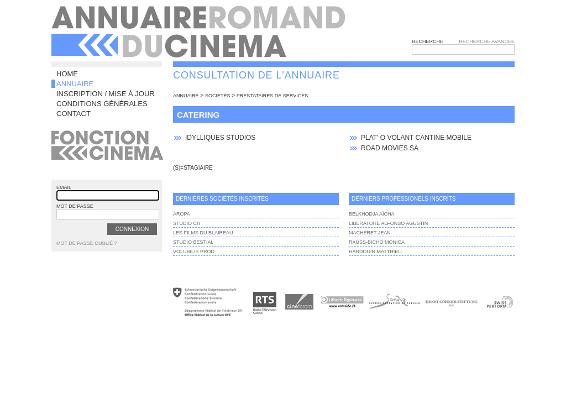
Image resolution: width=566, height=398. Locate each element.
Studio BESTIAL (193, 242)
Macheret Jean (370, 232)
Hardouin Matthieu (375, 251)
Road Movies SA (389, 148)
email (63, 187)
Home (67, 74)
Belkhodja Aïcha (372, 214)
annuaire (186, 95)
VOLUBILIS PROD (193, 251)
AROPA (181, 214)
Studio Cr (187, 223)
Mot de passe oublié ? (86, 243)
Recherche (427, 41)
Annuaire (74, 84)
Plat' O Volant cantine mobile (416, 138)
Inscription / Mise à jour (105, 94)
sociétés (217, 95)
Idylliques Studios (220, 138)
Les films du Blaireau (203, 232)
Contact (73, 113)
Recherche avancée (487, 41)
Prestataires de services (272, 95)
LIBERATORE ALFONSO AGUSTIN (388, 223)
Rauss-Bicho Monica (377, 242)
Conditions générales (102, 104)
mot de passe (74, 206)
